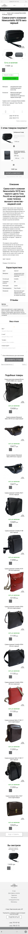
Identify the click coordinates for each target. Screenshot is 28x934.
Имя (3, 328)
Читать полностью (21, 121)
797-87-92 (14, 923)
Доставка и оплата (14, 893)
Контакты (14, 897)
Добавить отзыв (14, 360)
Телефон (4, 340)
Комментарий (5, 345)
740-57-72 (14, 926)
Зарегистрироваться (6, 364)
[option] (14, 37)
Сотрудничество (14, 900)
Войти (24, 364)
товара (16, 834)
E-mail (3, 334)
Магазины (14, 902)
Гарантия (14, 895)
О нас (14, 891)
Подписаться (14, 917)
